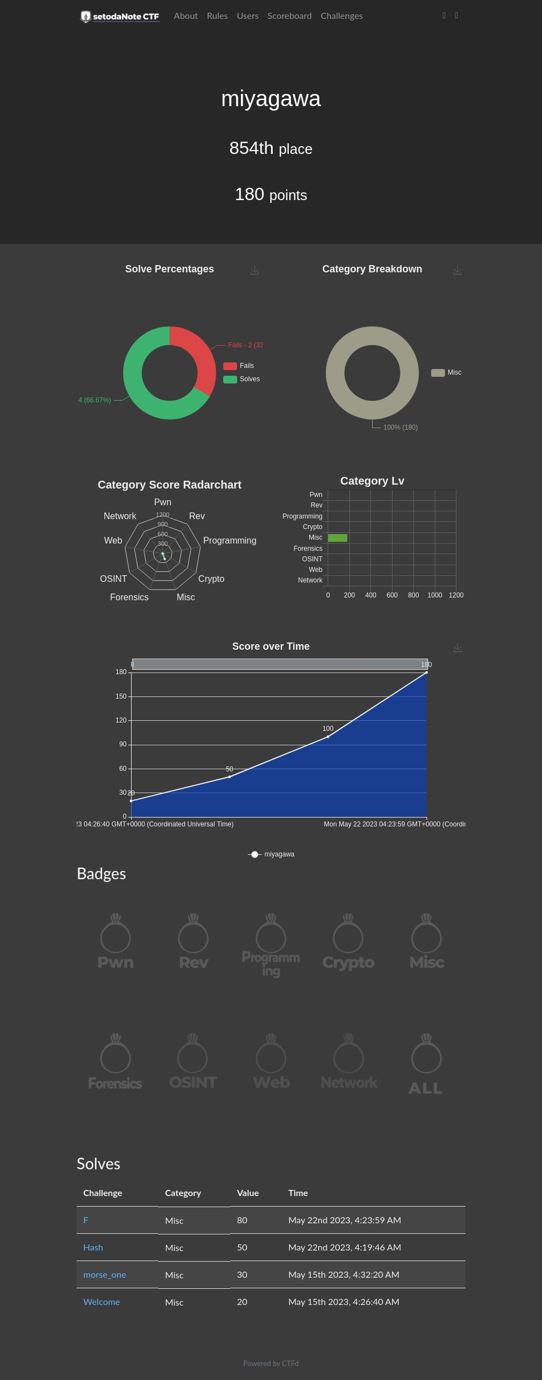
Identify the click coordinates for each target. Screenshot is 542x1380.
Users (247, 15)
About (186, 15)
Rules (217, 15)
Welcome (101, 1301)
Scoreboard (290, 15)
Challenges (341, 15)
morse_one (104, 1274)
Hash (93, 1247)
